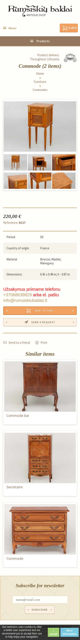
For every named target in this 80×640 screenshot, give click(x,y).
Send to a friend (19, 342)
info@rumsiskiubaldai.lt (25, 300)
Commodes (40, 90)
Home (40, 74)
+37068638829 (17, 294)
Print (44, 342)
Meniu (12, 28)
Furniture (40, 82)
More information (70, 632)
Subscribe (40, 609)
